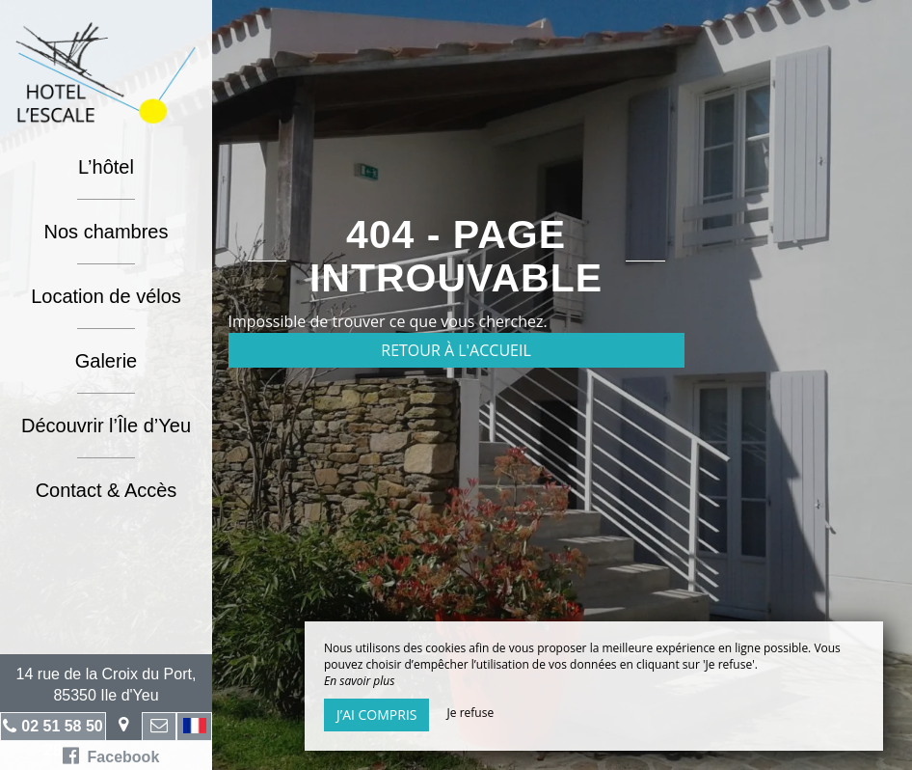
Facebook (111, 755)
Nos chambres (106, 231)
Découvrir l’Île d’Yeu (106, 425)
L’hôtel (106, 167)
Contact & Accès (106, 490)
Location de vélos (106, 296)
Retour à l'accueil (456, 350)
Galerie (106, 360)
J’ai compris (376, 714)
